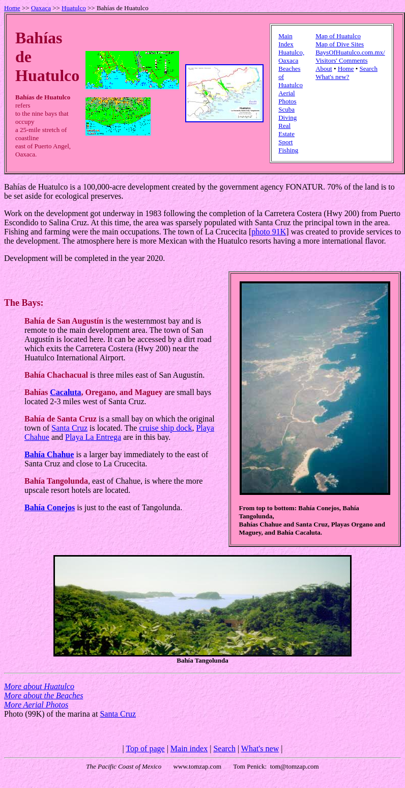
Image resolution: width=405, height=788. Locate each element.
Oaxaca (41, 8)
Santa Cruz (69, 428)
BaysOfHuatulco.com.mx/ (350, 52)
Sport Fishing (288, 146)
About (323, 68)
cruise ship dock (165, 428)
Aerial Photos (287, 97)
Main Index (286, 40)
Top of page (145, 748)
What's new (260, 748)
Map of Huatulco (338, 36)
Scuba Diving (287, 113)
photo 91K (268, 231)
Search (369, 68)
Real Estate (286, 130)
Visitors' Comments (341, 60)
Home (12, 8)
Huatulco (74, 8)
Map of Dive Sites (339, 44)
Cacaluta (65, 392)
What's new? (332, 77)
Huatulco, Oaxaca (291, 56)
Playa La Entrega (93, 437)
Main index (189, 748)
